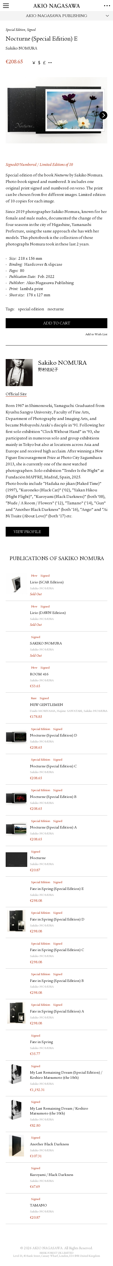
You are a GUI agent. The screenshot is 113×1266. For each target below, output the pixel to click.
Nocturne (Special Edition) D (53, 736)
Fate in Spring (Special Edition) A (57, 1012)
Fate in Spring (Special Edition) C (57, 950)
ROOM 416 (39, 674)
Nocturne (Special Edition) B (53, 797)
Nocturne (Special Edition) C (53, 766)
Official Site (16, 394)
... (50, 63)
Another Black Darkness (49, 1144)
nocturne (55, 309)
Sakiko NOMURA (21, 49)
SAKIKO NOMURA (46, 644)
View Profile (27, 532)
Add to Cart (56, 323)
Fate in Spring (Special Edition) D (57, 920)
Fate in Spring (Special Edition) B (57, 981)
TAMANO (38, 1206)
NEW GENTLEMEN (46, 705)
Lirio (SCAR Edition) (47, 582)
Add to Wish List (96, 334)
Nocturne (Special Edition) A (53, 828)
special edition (31, 309)
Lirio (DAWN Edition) (48, 613)
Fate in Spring (41, 1042)
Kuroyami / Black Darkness (53, 1175)
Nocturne (38, 858)
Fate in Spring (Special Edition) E (57, 889)
